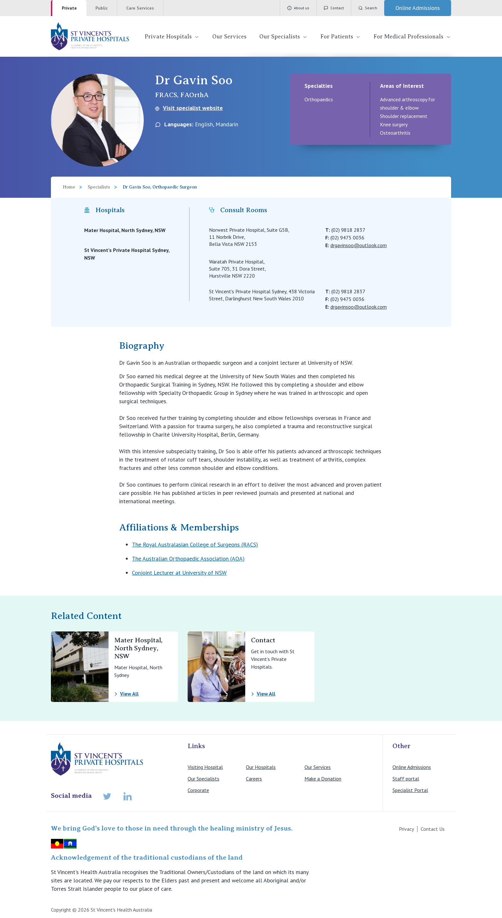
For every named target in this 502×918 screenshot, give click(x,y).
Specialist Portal (410, 790)
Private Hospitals (172, 36)
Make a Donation (322, 778)
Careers (254, 778)
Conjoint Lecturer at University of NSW (179, 572)
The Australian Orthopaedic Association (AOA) (188, 558)
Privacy (406, 829)
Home (69, 187)
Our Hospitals (261, 767)
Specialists (99, 187)
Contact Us (433, 829)
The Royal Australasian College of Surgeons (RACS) (195, 544)
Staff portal (406, 778)
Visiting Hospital (205, 767)
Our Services (229, 36)
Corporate (198, 790)
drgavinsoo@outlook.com (358, 245)
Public (101, 8)
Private (69, 8)
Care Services (140, 8)
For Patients (340, 36)
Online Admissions (412, 767)
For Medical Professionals (412, 36)
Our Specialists (283, 36)
